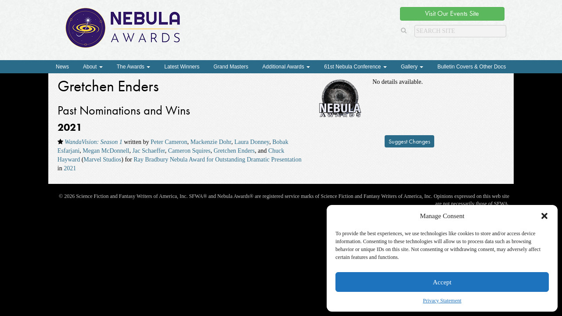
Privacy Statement (442, 301)
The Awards (133, 67)
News (62, 67)
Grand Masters (230, 67)
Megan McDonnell (106, 150)
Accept (442, 282)
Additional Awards (286, 67)
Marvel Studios (102, 159)
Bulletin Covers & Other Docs (471, 67)
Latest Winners (181, 67)
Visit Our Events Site (452, 13)
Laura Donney (252, 142)
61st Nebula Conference (355, 67)
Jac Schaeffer (149, 150)
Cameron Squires (189, 150)
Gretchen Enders (234, 150)
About (93, 67)
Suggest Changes (409, 141)
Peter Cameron (169, 142)
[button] (544, 216)
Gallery (412, 67)
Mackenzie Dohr (211, 142)
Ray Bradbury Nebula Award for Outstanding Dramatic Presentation (217, 159)
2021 (70, 168)
